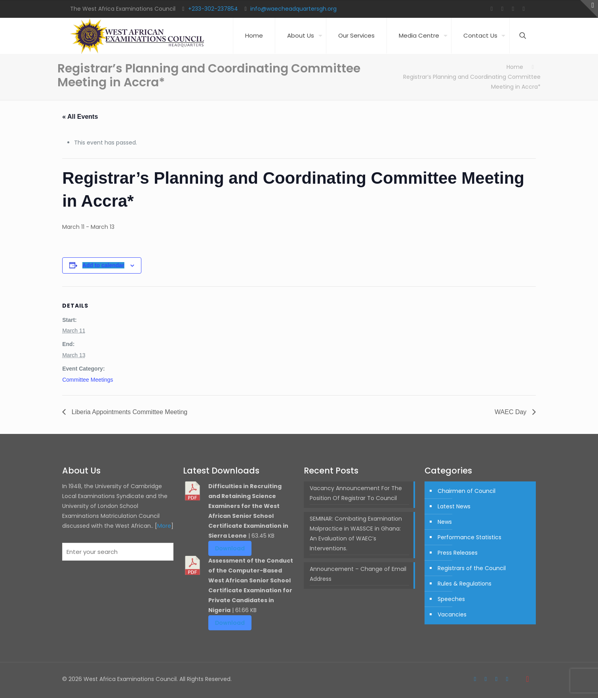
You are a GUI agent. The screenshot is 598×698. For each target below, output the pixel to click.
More (164, 526)
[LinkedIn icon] (524, 8)
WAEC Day (511, 412)
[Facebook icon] (492, 8)
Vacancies (452, 614)
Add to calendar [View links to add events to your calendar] (103, 265)
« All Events (80, 116)
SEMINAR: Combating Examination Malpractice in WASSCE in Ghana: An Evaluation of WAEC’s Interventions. (356, 533)
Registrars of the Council (472, 568)
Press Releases (458, 553)
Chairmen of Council (466, 491)
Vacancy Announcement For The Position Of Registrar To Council (356, 493)
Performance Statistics (469, 537)
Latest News (454, 506)
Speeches (451, 599)
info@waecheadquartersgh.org (293, 9)
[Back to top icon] (527, 679)
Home (515, 67)
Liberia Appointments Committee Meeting (128, 412)
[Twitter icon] (502, 8)
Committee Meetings (87, 380)
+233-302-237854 (213, 9)
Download (230, 548)
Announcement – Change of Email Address (358, 574)
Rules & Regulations (464, 584)
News (445, 522)
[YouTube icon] (513, 8)
